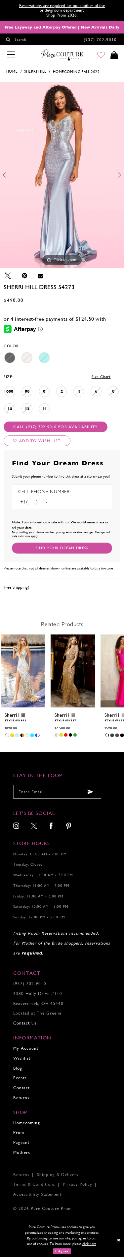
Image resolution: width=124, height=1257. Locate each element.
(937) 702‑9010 (29, 983)
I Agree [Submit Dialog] (61, 1251)
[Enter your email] (57, 792)
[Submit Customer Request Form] (62, 548)
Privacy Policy (77, 1184)
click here (89, 1244)
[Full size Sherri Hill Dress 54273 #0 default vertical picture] (62, 175)
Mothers (21, 1152)
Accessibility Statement (37, 1194)
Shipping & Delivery (58, 1174)
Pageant (21, 1142)
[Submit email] (90, 792)
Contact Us (25, 1023)
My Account (25, 1048)
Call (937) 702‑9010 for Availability (55, 427)
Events (20, 1077)
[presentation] (23, 670)
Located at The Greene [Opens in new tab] (37, 1013)
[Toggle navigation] (11, 55)
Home (12, 71)
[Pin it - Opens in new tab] (24, 275)
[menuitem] (16, 826)
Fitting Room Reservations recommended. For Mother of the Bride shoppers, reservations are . (61, 943)
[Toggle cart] (114, 55)
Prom (18, 1132)
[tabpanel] (62, 175)
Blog (17, 1068)
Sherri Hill (35, 71)
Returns (21, 1097)
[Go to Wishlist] (101, 55)
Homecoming (26, 1122)
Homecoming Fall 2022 (76, 72)
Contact (21, 1087)
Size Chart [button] (101, 376)
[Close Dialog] (118, 1240)
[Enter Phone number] (46, 502)
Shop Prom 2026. (62, 15)
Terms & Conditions (34, 1184)
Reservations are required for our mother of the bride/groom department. (62, 8)
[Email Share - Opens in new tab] (40, 275)
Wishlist (21, 1058)
